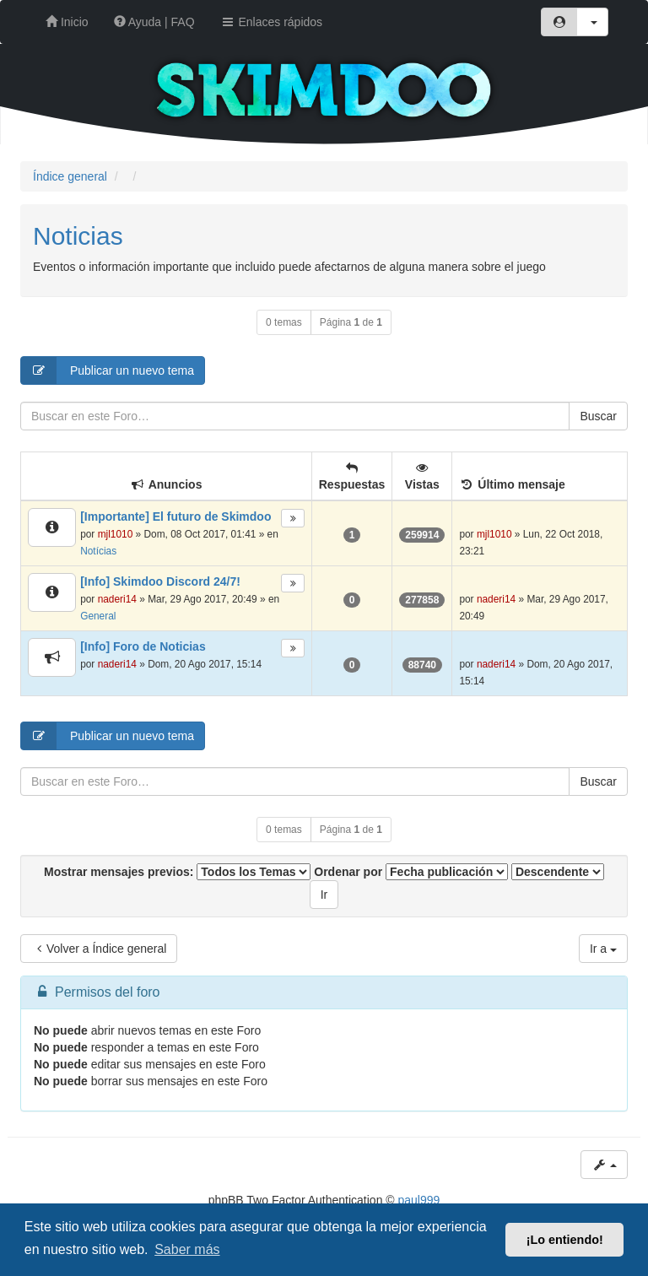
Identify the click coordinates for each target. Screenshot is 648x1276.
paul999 (419, 1200)
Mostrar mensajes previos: (177, 871)
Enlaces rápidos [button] (271, 22)
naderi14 (117, 599)
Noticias (78, 236)
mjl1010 (115, 534)
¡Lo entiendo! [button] (564, 1239)
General (98, 616)
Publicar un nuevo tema (107, 370)
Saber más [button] (186, 1249)
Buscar (598, 416)
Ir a (603, 948)
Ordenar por (411, 871)
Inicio (67, 22)
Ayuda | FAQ (154, 22)
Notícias (98, 551)
